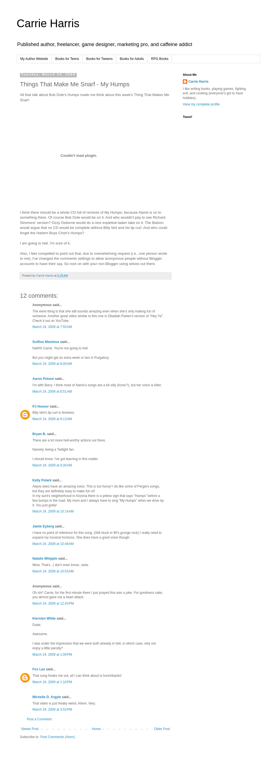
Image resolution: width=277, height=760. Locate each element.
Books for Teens (67, 59)
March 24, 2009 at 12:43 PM (53, 603)
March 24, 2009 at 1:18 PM (52, 682)
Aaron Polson (43, 379)
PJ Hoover (40, 406)
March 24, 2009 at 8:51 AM (52, 391)
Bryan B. (39, 434)
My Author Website (34, 59)
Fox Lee (38, 669)
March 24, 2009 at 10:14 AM (53, 511)
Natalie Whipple (44, 558)
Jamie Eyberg (43, 526)
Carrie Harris (48, 23)
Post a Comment (39, 719)
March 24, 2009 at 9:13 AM (52, 419)
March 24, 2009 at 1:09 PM (52, 655)
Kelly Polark (42, 480)
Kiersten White (44, 618)
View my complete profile (201, 104)
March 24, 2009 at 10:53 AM (53, 571)
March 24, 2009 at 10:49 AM (53, 544)
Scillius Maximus (45, 342)
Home (96, 729)
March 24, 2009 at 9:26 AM (52, 465)
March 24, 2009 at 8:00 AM (52, 364)
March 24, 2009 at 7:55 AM (52, 327)
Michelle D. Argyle (46, 697)
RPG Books (159, 59)
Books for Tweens (99, 59)
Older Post (162, 729)
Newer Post (30, 729)
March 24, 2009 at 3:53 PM (52, 709)
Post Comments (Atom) (57, 737)
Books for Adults (132, 59)
